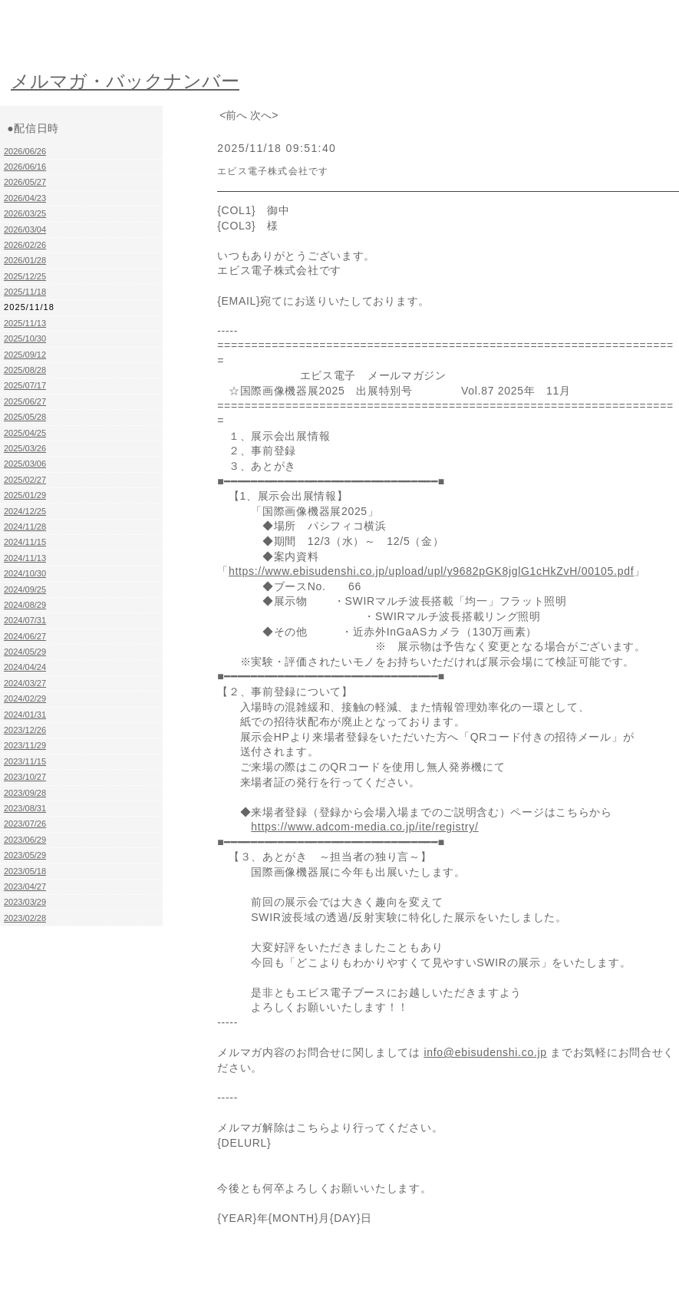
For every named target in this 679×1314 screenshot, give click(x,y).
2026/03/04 (25, 229)
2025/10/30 (25, 338)
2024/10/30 (25, 573)
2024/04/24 (25, 667)
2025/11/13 (25, 323)
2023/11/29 (25, 745)
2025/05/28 (25, 416)
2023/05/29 (25, 855)
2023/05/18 (25, 871)
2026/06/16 (25, 166)
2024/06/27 (25, 636)
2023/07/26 (25, 823)
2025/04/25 (25, 432)
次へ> (264, 115)
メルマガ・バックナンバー (125, 81)
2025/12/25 (25, 276)
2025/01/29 (25, 495)
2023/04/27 (25, 886)
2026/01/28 (25, 260)
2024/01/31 (25, 714)
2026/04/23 (25, 198)
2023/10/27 (25, 776)
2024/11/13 (25, 558)
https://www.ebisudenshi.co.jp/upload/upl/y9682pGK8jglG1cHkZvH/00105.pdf (431, 571)
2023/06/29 (25, 839)
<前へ (233, 115)
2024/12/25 (25, 511)
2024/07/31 (25, 620)
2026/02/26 (25, 244)
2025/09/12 (25, 354)
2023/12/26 (25, 730)
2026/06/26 (25, 151)
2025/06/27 (25, 401)
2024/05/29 (25, 651)
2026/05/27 (25, 182)
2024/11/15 (25, 541)
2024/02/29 (25, 698)
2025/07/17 (25, 385)
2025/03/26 (25, 448)
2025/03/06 (25, 463)
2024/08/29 (25, 604)
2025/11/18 (25, 291)
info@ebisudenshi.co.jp (485, 1052)
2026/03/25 (25, 213)
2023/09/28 (25, 792)
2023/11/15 (25, 761)
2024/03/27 (25, 683)
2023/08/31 (25, 808)
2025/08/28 (25, 370)
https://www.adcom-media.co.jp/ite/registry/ (364, 826)
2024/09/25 (25, 589)
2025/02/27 (25, 479)
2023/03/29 (25, 901)
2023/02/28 (25, 918)
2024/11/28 (25, 526)
